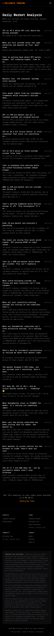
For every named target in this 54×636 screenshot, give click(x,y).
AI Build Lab (34, 522)
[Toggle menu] (50, 3)
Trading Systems (9, 519)
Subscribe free (27, 501)
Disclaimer (39, 632)
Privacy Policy (16, 632)
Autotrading (7, 522)
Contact (32, 539)
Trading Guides (34, 519)
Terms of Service (28, 632)
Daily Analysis (34, 524)
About (31, 536)
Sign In (32, 542)
